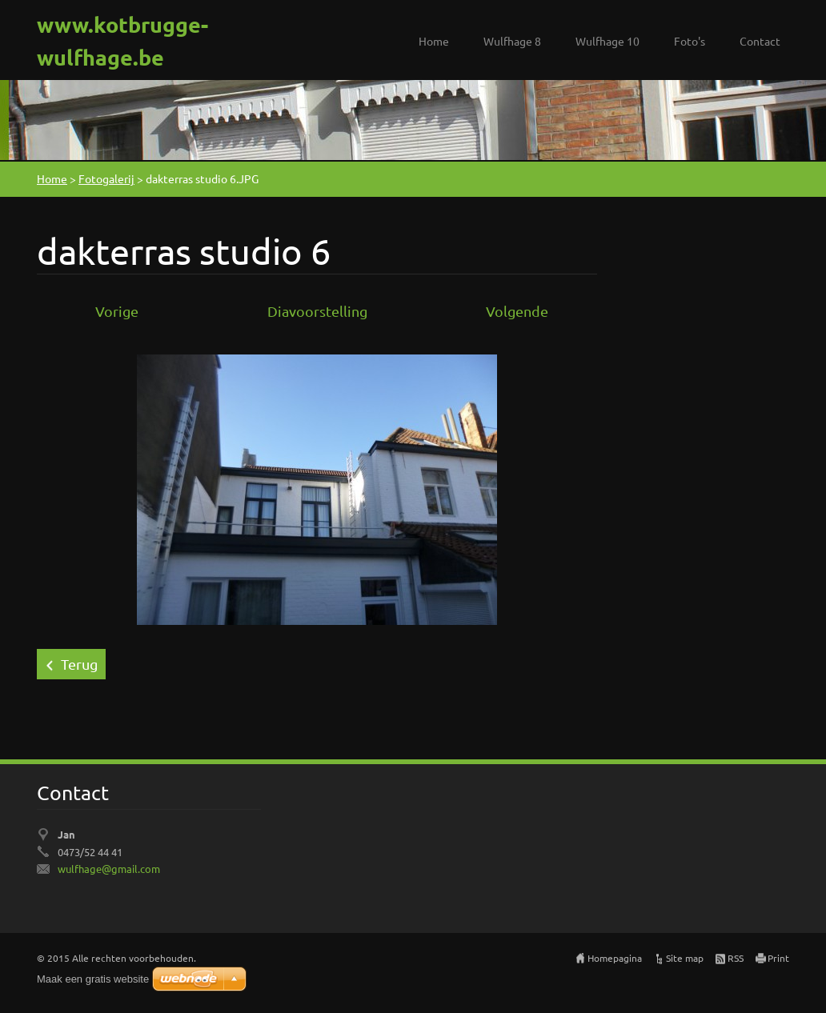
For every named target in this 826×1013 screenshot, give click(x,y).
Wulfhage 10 (607, 41)
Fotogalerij (106, 178)
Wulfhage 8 (512, 41)
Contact (760, 41)
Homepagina (614, 957)
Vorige (116, 310)
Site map (685, 957)
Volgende (517, 310)
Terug (79, 663)
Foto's (689, 41)
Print (778, 957)
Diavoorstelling (317, 310)
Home (434, 41)
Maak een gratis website (93, 979)
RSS (736, 957)
